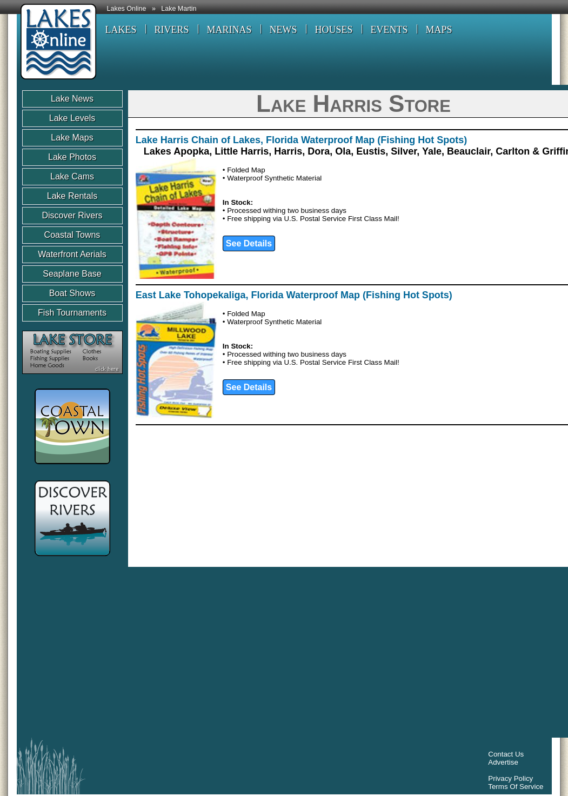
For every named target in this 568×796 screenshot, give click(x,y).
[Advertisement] (161, 655)
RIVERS (172, 29)
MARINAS (229, 29)
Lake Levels (72, 118)
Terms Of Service (515, 786)
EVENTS (389, 29)
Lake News (72, 98)
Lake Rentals (72, 195)
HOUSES (334, 29)
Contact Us (506, 754)
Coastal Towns (72, 234)
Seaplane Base (72, 273)
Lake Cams (72, 176)
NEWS (283, 29)
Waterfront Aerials (72, 254)
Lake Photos (72, 157)
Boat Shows (72, 293)
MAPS (439, 29)
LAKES (121, 29)
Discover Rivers (72, 215)
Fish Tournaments (72, 312)
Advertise (503, 762)
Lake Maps (72, 137)
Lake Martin (178, 8)
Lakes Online (126, 8)
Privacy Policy (510, 778)
